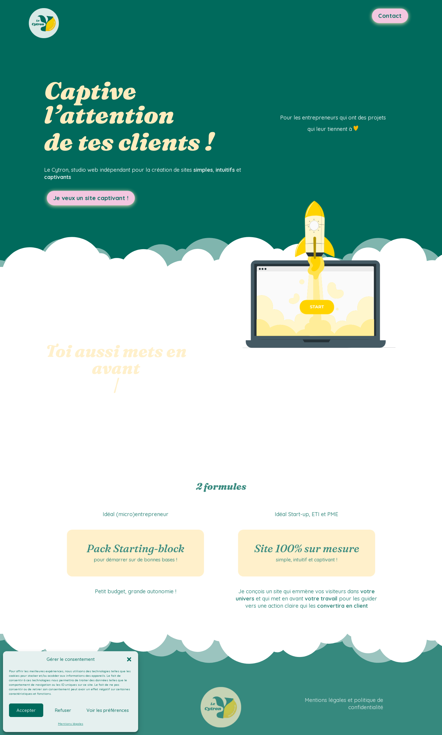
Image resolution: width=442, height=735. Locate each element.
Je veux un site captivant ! (94, 198)
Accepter (26, 710)
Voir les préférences (107, 710)
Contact (380, 16)
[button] (129, 659)
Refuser (63, 710)
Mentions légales (70, 724)
